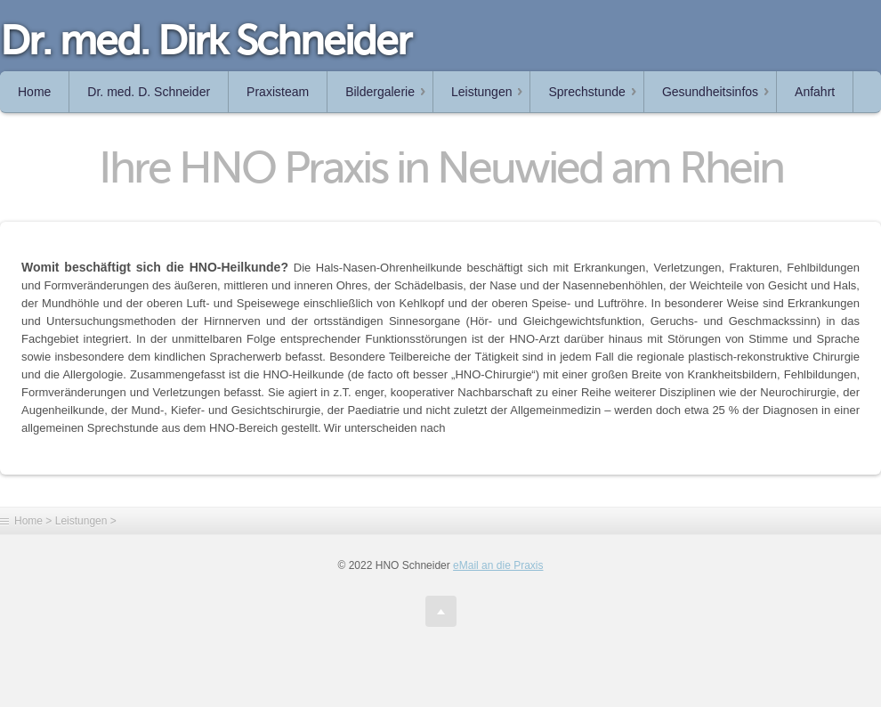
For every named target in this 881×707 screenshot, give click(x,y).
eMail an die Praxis (498, 565)
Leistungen (482, 92)
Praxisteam (278, 92)
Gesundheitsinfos (710, 92)
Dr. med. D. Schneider (148, 92)
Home (34, 92)
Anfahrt (815, 92)
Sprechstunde (586, 92)
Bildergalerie (380, 92)
